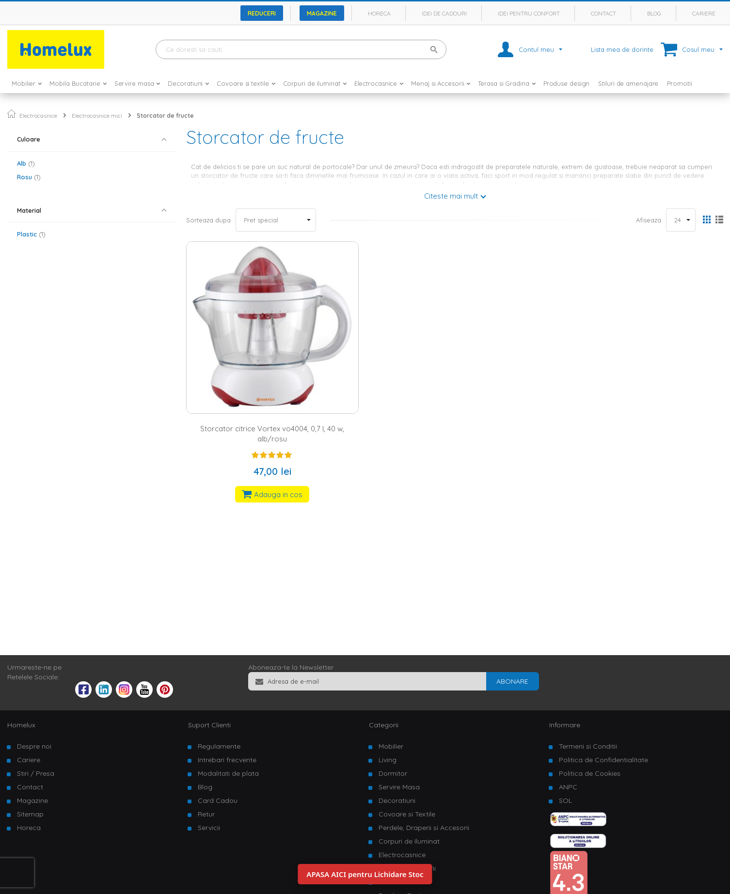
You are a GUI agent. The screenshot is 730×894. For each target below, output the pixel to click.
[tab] (91, 139)
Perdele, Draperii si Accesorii (424, 827)
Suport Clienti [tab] (209, 725)
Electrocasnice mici (97, 115)
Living (388, 759)
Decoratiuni (397, 800)
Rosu (29, 177)
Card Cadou (218, 800)
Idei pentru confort (529, 13)
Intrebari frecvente (227, 759)
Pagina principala (11, 114)
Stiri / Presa (35, 773)
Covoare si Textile (407, 814)
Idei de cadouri (444, 13)
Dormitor (393, 773)
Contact (603, 13)
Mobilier (391, 746)
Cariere (703, 13)
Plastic (31, 234)
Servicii (209, 827)
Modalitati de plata (228, 773)
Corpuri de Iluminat (409, 841)
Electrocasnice (38, 115)
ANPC (568, 787)
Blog (654, 13)
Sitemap (30, 814)
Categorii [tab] (383, 725)
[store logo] (55, 49)
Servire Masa (399, 787)
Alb (26, 163)
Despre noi (34, 746)
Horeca (379, 13)
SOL (565, 800)
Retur (206, 814)
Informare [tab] (564, 725)
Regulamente (219, 746)
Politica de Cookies (589, 773)
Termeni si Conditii (588, 746)
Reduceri (262, 13)
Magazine (322, 13)
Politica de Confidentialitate (603, 759)
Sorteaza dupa (208, 220)
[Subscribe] (512, 681)
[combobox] (301, 49)
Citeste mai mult (451, 196)
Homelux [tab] (21, 725)
